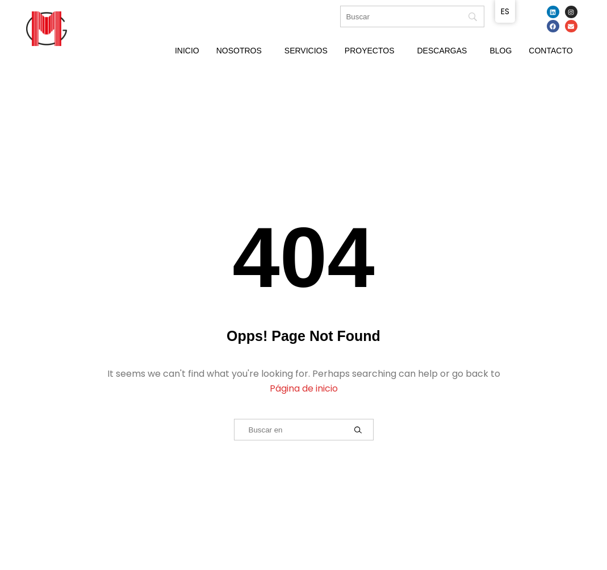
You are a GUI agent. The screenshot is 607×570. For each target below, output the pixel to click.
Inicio (187, 50)
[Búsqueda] (412, 16)
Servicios (306, 50)
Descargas (442, 50)
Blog (500, 50)
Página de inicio (304, 388)
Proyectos (370, 50)
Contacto (550, 50)
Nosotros (239, 50)
